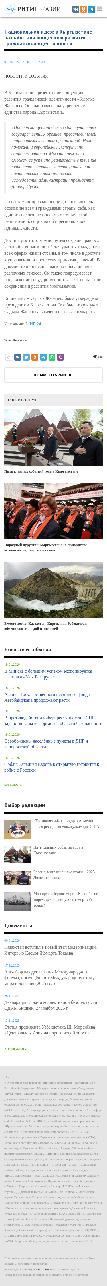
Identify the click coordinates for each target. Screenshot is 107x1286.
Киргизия (20, 340)
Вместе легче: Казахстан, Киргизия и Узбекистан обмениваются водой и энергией (53, 596)
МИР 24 (33, 323)
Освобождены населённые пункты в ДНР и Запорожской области (46, 744)
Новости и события (26, 76)
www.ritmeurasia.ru (45, 1269)
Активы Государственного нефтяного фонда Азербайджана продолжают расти (47, 697)
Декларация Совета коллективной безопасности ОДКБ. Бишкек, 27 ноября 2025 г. (50, 1005)
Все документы (15, 1049)
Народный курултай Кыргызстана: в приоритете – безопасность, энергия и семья (53, 517)
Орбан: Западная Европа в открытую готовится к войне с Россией (51, 767)
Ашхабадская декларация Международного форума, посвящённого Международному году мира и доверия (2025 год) (49, 977)
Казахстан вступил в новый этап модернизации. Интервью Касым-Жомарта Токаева (50, 950)
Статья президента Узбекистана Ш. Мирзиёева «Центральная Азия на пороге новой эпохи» (49, 1030)
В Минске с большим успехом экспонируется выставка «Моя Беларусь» (48, 674)
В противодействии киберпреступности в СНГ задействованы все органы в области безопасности (53, 720)
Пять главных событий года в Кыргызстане (53, 441)
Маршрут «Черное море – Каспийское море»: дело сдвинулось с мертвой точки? (65, 899)
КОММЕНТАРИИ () (53, 375)
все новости (13, 784)
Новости (28, 62)
